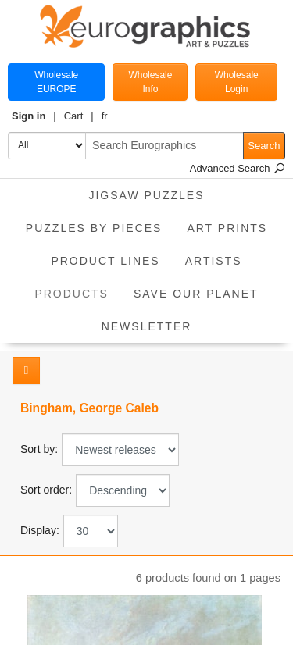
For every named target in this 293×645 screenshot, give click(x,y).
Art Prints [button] (227, 228)
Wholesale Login (237, 81)
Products (77, 288)
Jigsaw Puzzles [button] (146, 195)
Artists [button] (213, 261)
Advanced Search (237, 168)
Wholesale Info (150, 81)
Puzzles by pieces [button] (94, 228)
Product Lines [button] (105, 261)
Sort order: (46, 489)
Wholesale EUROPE (56, 81)
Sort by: (39, 449)
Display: (39, 530)
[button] (34, 116)
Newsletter (147, 326)
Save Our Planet (196, 293)
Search (264, 145)
